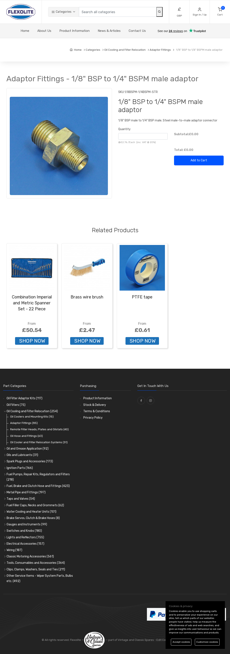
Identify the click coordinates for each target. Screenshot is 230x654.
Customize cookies (207, 642)
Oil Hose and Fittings (26, 435)
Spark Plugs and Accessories (30, 461)
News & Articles (109, 31)
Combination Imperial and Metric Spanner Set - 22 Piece (32, 302)
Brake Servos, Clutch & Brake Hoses (33, 518)
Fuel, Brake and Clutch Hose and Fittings (38, 486)
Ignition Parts (20, 468)
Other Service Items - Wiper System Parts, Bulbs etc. (40, 578)
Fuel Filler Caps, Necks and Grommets (35, 505)
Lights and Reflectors (25, 537)
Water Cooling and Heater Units (31, 511)
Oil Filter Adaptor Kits (24, 398)
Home (25, 31)
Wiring (14, 550)
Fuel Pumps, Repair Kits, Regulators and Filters (38, 477)
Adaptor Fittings (24, 423)
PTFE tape (142, 297)
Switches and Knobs (24, 531)
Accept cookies (181, 642)
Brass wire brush (87, 297)
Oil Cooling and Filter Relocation (32, 411)
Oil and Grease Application (28, 448)
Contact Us (137, 31)
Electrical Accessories (25, 544)
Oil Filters (16, 405)
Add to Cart (199, 160)
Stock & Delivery (94, 405)
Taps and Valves (21, 499)
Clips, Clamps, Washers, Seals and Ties (36, 569)
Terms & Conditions (96, 411)
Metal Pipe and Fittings (26, 492)
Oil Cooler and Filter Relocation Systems (39, 442)
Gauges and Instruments (27, 524)
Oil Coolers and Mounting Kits (32, 416)
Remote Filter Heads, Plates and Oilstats (39, 429)
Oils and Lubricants (22, 455)
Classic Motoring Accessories (30, 556)
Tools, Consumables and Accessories (36, 563)
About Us (44, 31)
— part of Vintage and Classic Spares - (120, 639)
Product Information (74, 31)
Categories (61, 12)
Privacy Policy (93, 417)
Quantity (124, 129)
